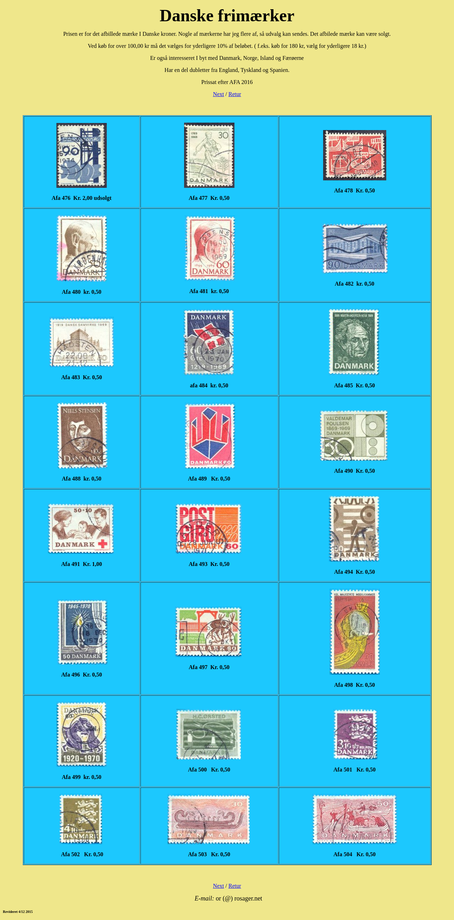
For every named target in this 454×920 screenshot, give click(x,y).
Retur (234, 94)
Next (218, 94)
